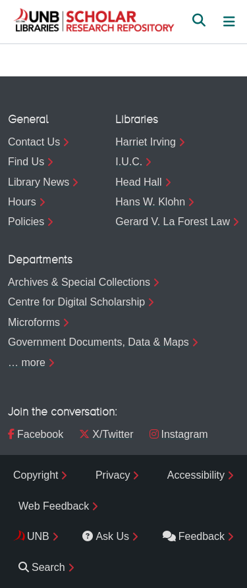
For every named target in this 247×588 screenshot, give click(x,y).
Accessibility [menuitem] (196, 475)
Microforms (34, 322)
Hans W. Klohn (150, 201)
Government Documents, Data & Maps (98, 342)
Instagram (179, 434)
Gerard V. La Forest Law (172, 221)
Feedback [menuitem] (194, 536)
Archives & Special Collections (79, 282)
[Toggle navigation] (229, 21)
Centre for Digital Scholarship (76, 301)
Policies (26, 221)
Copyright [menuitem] (35, 475)
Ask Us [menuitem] (105, 536)
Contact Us (34, 141)
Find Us (26, 161)
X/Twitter (106, 434)
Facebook (35, 434)
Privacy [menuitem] (113, 475)
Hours (22, 201)
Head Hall (138, 182)
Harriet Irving (145, 141)
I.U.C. (128, 161)
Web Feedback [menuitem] (53, 506)
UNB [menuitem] (38, 536)
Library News (38, 182)
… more (26, 362)
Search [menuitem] (41, 567)
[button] (93, 21)
